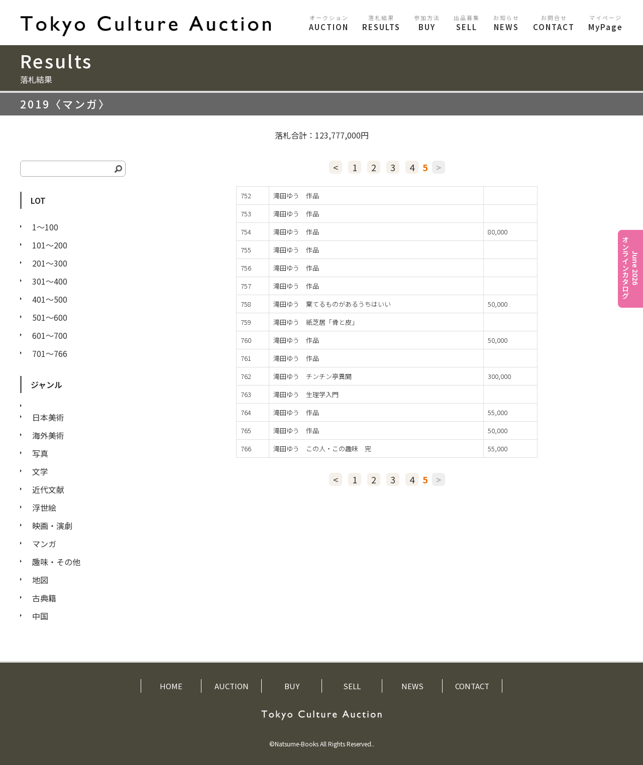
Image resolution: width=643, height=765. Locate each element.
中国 (40, 616)
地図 (40, 580)
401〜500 (49, 299)
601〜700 (49, 335)
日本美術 (48, 417)
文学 (40, 471)
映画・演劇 (52, 526)
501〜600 (49, 317)
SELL (467, 23)
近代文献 (48, 489)
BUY (427, 23)
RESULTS (381, 23)
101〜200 (49, 245)
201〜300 (49, 263)
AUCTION (329, 23)
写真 (40, 453)
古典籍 (44, 598)
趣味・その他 (56, 562)
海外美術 (48, 435)
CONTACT (554, 23)
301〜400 (49, 281)
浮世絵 (44, 507)
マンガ (44, 544)
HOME (171, 686)
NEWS (506, 23)
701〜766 (49, 353)
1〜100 (45, 227)
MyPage (605, 23)
